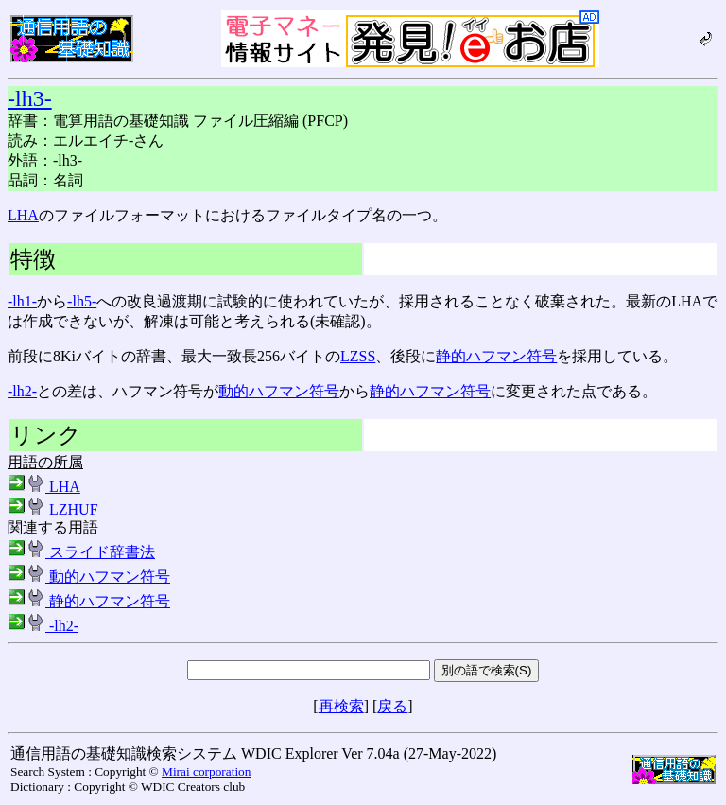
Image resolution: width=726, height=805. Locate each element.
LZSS (357, 356)
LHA (23, 215)
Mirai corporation (206, 771)
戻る (392, 706)
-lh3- (30, 98)
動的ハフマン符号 (278, 391)
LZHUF (53, 509)
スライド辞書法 (81, 552)
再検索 (341, 706)
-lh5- (81, 301)
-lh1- (22, 301)
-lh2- (22, 391)
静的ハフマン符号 (496, 356)
